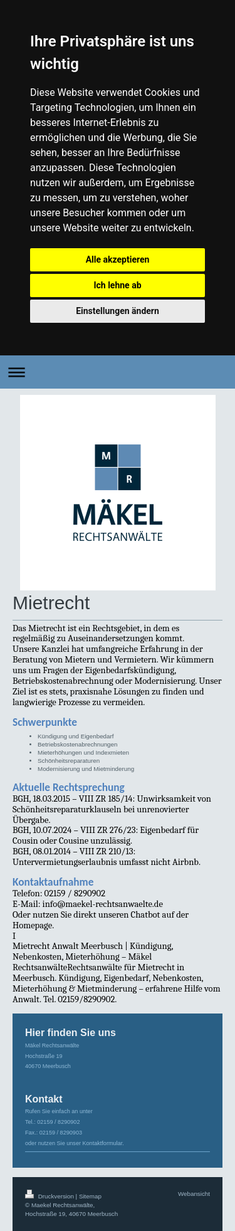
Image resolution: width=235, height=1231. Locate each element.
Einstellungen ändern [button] (117, 311)
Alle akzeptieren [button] (118, 259)
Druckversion (50, 1196)
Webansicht (194, 1193)
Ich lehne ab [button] (117, 285)
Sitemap (90, 1196)
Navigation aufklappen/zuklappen (117, 372)
